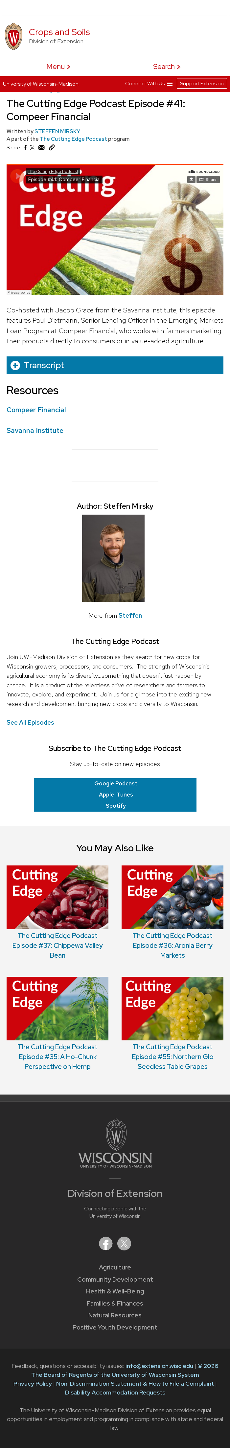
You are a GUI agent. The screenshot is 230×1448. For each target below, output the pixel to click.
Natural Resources (115, 1315)
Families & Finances (115, 1303)
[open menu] (58, 66)
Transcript (44, 365)
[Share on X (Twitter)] (32, 150)
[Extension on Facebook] (106, 1248)
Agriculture (115, 1267)
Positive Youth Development (115, 1327)
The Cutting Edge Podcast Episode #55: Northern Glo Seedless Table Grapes (173, 1057)
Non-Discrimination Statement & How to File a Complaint (135, 1383)
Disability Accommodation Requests (115, 1392)
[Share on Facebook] (25, 149)
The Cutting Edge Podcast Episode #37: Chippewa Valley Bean (57, 945)
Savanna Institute (35, 430)
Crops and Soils (59, 32)
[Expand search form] (167, 66)
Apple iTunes (116, 794)
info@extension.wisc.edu (159, 1366)
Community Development (115, 1279)
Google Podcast (115, 783)
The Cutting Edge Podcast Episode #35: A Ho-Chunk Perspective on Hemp (57, 1057)
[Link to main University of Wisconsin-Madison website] (115, 1165)
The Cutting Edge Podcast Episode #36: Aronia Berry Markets (172, 945)
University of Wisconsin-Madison (41, 83)
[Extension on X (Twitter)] (124, 1248)
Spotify (116, 805)
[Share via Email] (41, 149)
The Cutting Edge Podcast (74, 139)
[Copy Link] (52, 148)
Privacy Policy (32, 1383)
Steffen (130, 615)
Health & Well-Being (115, 1291)
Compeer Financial (36, 409)
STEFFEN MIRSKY (57, 131)
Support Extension (202, 83)
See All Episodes (30, 722)
